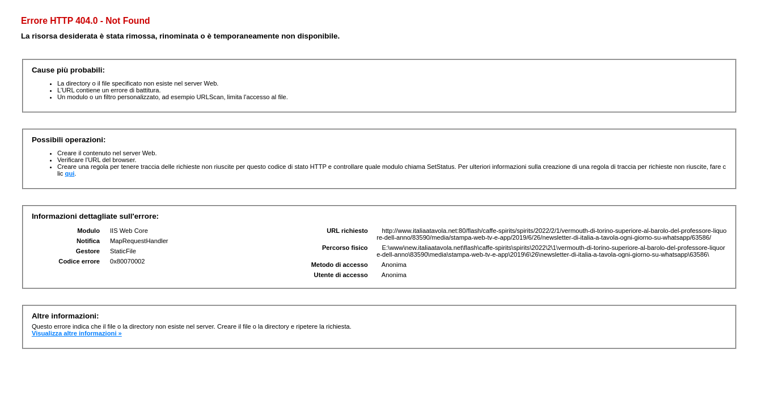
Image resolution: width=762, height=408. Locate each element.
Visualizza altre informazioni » (77, 333)
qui (70, 173)
